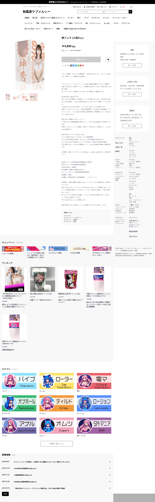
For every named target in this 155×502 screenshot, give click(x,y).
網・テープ (132, 196)
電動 (74, 221)
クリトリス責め (134, 207)
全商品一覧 (118, 147)
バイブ (86, 18)
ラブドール (126, 23)
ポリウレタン (133, 185)
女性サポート (48, 29)
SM (130, 194)
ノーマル (132, 183)
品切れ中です (81, 59)
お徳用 (131, 189)
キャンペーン (133, 217)
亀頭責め (132, 211)
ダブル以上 (132, 155)
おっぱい (107, 23)
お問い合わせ (133, 236)
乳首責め (132, 212)
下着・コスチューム (43, 23)
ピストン (118, 167)
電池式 (131, 144)
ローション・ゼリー (120, 18)
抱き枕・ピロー (120, 221)
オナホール (96, 18)
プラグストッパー (121, 212)
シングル (132, 153)
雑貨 (58, 29)
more (5, 494)
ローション (132, 172)
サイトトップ (119, 138)
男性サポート (58, 23)
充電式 (117, 165)
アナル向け (132, 178)
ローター (71, 18)
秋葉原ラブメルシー (36, 11)
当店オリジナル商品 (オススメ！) (52, 18)
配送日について (134, 226)
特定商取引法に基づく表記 (129, 250)
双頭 (130, 165)
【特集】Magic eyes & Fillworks (74, 29)
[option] (31, 63)
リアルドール (119, 223)
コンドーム (28, 23)
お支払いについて (134, 224)
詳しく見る (132, 65)
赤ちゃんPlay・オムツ (32, 29)
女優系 (75, 219)
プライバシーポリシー (133, 248)
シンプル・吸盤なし (135, 161)
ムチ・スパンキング (135, 200)
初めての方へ (119, 143)
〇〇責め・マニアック (74, 23)
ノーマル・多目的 (134, 174)
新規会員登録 (133, 231)
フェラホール (77, 217)
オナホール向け (134, 176)
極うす (131, 187)
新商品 (117, 151)
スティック (132, 156)
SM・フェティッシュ (93, 23)
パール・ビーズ (120, 207)
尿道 (130, 198)
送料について (133, 222)
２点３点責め (119, 163)
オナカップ (118, 174)
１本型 (117, 161)
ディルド (106, 18)
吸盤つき (132, 163)
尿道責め (132, 209)
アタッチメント (134, 142)
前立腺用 (118, 211)
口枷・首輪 (132, 202)
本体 (130, 140)
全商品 (26, 18)
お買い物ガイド (134, 220)
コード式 (132, 146)
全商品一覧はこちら (56, 444)
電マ (79, 18)
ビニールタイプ (120, 219)
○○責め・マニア (134, 205)
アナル (115, 23)
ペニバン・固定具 (134, 167)
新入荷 (34, 18)
